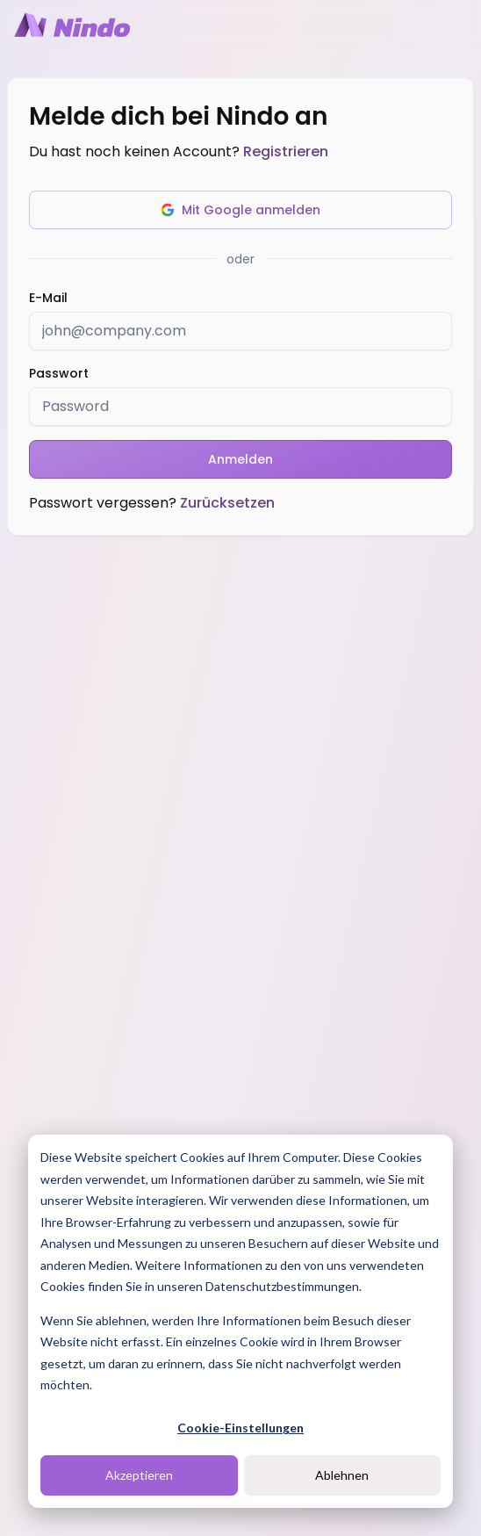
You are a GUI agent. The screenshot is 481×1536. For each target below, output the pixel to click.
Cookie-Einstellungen (240, 1427)
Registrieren (285, 151)
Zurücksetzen (227, 503)
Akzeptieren (139, 1474)
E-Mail (48, 297)
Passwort (59, 373)
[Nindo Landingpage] (72, 24)
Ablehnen (342, 1474)
